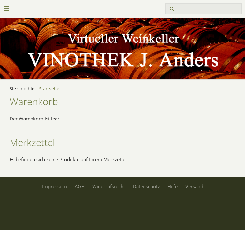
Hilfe (172, 186)
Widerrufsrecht (108, 186)
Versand (194, 186)
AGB (80, 186)
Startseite (49, 89)
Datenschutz (146, 186)
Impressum (54, 186)
